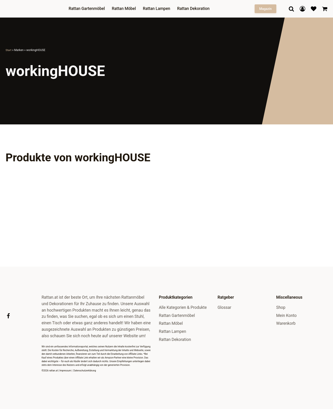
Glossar (224, 307)
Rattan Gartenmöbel (88, 8)
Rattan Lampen (158, 8)
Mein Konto (286, 315)
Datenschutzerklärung (85, 370)
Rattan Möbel (125, 8)
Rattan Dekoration (195, 8)
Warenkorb (286, 323)
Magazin (265, 9)
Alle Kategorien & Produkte (183, 307)
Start (9, 50)
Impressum (65, 370)
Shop (280, 307)
